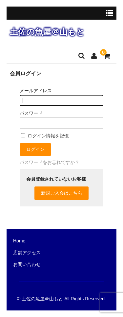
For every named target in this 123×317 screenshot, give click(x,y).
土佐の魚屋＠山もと (47, 31)
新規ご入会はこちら (61, 193)
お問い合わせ (27, 264)
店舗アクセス (27, 252)
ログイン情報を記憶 (45, 135)
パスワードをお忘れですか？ (49, 162)
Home (19, 240)
